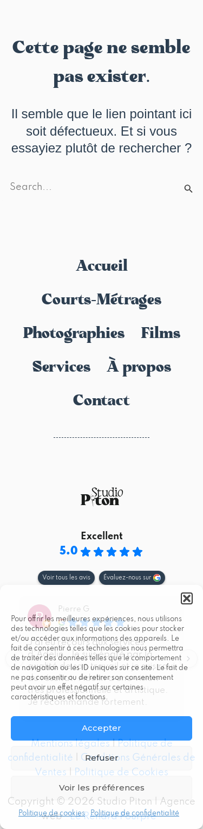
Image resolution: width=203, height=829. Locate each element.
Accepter (101, 728)
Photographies (74, 334)
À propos (139, 368)
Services (61, 368)
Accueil (102, 267)
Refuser (102, 758)
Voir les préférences (102, 787)
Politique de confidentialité (134, 813)
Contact (101, 401)
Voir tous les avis (66, 578)
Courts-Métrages (101, 300)
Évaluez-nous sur (127, 578)
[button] (186, 598)
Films (160, 334)
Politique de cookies (51, 813)
